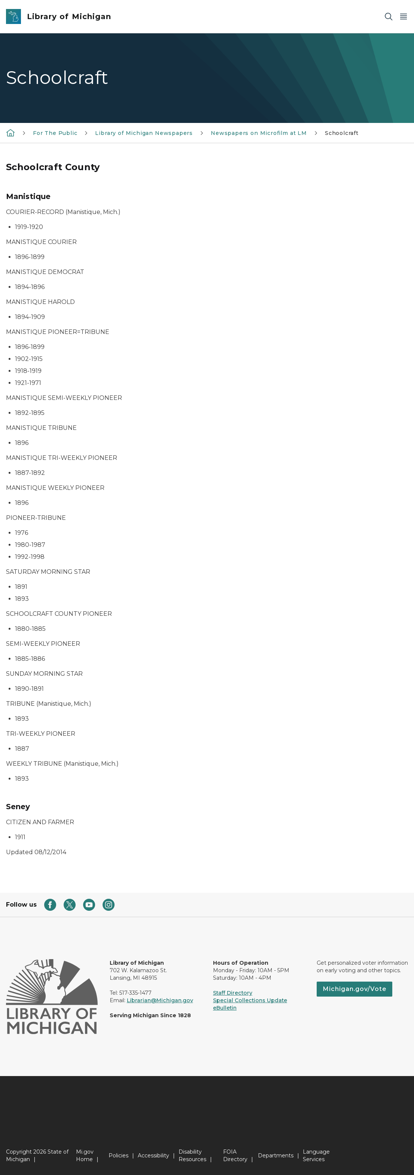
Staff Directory (232, 992)
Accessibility (153, 1155)
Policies (118, 1155)
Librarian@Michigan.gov (160, 1000)
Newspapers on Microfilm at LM (259, 133)
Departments (275, 1155)
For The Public (55, 133)
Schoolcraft (342, 133)
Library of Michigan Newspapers (144, 133)
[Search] (388, 16)
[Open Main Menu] (403, 16)
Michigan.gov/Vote (354, 988)
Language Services (316, 1155)
